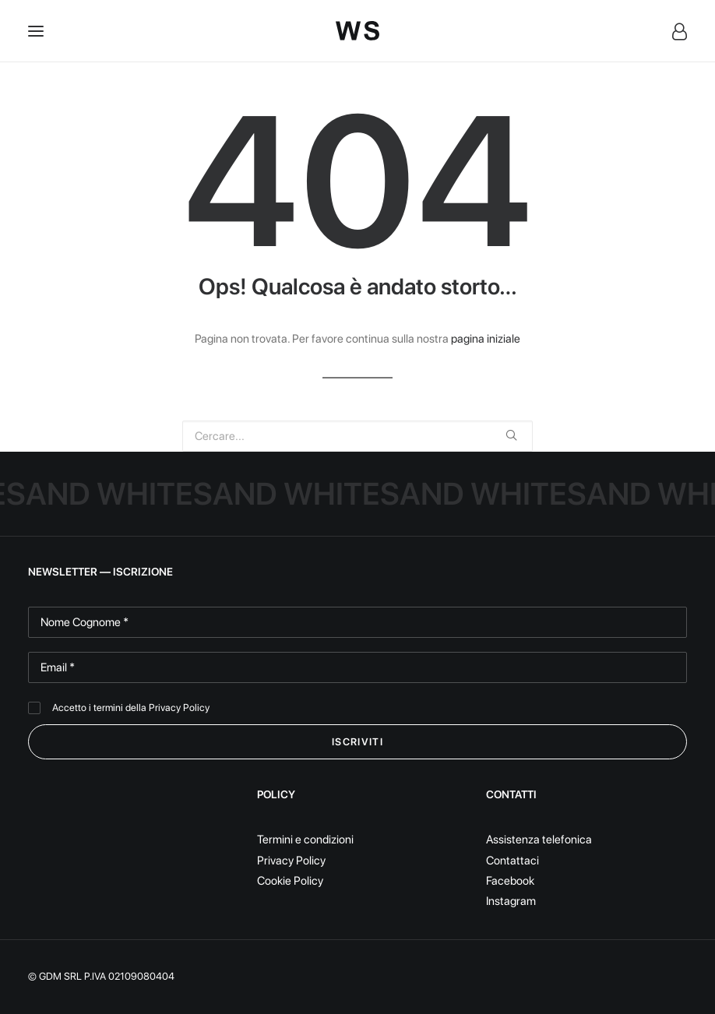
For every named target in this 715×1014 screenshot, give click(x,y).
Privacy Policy (179, 707)
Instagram (511, 901)
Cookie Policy (290, 881)
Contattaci (512, 861)
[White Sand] (357, 30)
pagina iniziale (485, 339)
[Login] (672, 31)
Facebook (510, 881)
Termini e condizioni (305, 840)
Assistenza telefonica (539, 840)
